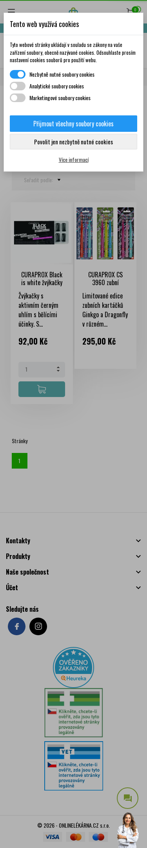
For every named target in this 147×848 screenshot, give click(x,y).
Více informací (74, 159)
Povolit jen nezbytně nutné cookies (73, 141)
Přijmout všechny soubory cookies (73, 123)
